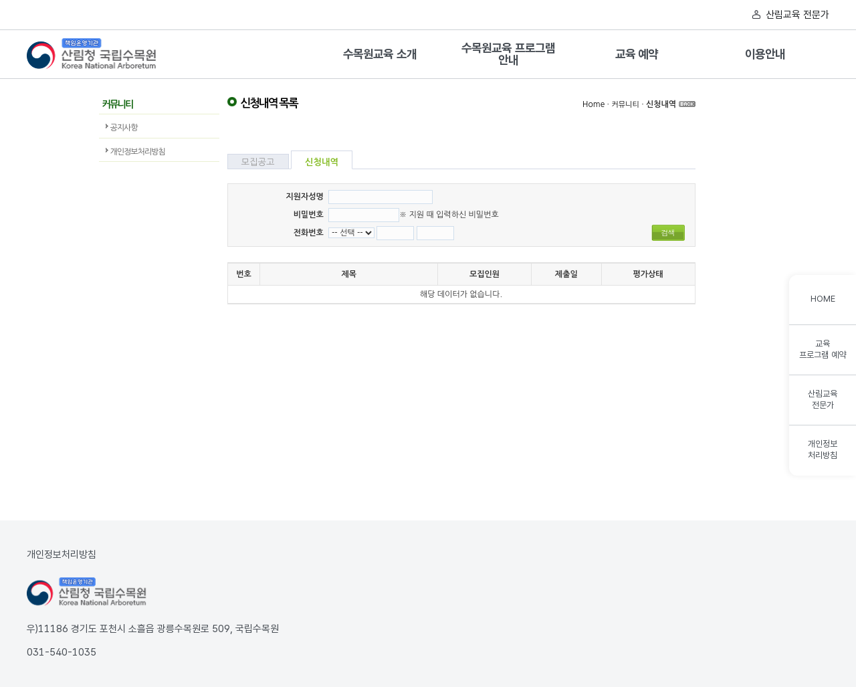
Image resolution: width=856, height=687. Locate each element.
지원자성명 (304, 197)
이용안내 (764, 54)
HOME (823, 299)
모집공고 (258, 162)
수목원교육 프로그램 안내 (508, 54)
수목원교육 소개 (379, 54)
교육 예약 (637, 54)
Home (593, 104)
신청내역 (661, 104)
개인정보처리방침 (137, 152)
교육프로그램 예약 (822, 349)
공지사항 (124, 128)
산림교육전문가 (822, 399)
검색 (668, 232)
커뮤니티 (625, 104)
